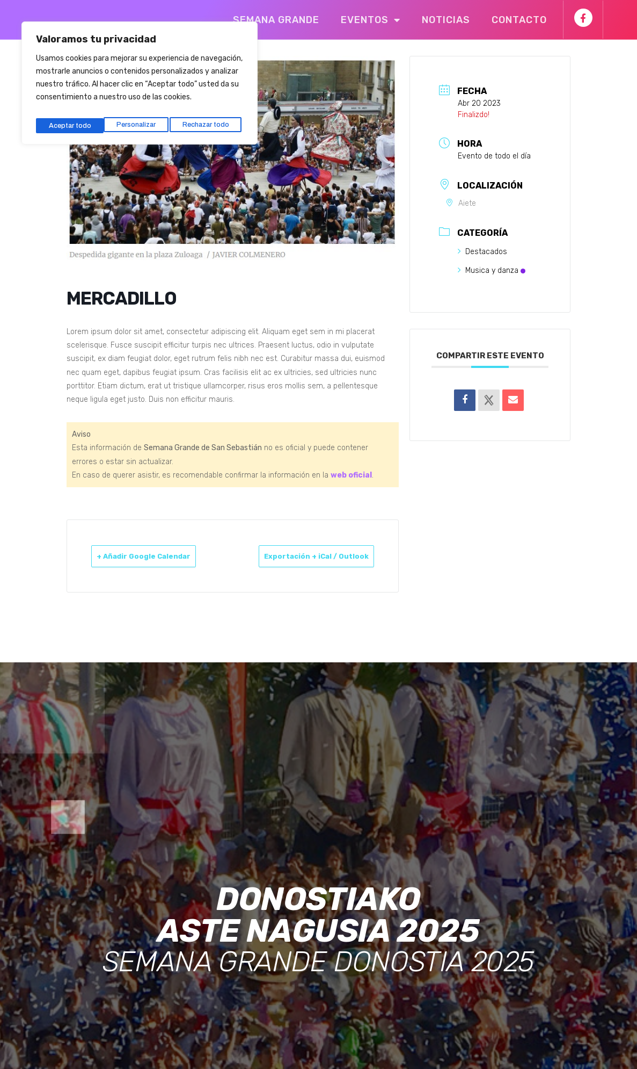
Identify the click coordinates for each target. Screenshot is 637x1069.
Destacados (482, 251)
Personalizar (67, 119)
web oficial (351, 475)
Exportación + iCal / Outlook (338, 562)
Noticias (446, 20)
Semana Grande (276, 20)
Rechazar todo (138, 119)
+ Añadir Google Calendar (132, 562)
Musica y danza (491, 270)
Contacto (519, 20)
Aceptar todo (211, 119)
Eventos (370, 20)
